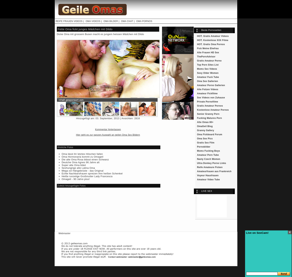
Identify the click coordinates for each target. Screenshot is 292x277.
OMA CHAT (127, 21)
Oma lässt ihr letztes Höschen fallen (82, 154)
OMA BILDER (111, 21)
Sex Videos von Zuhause (211, 97)
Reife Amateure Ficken (210, 167)
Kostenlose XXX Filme (215, 40)
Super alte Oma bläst (74, 165)
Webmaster (64, 233)
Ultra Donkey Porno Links (211, 163)
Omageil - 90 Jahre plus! (76, 179)
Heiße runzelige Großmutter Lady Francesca (87, 176)
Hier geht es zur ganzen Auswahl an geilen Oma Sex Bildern (108, 135)
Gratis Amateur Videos (216, 36)
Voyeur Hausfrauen (208, 175)
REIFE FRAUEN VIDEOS (69, 21)
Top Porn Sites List (208, 65)
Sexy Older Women (207, 73)
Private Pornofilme (207, 101)
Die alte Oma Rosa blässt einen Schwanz (85, 159)
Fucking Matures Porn (209, 118)
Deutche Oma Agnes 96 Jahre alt (80, 162)
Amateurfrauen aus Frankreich (214, 171)
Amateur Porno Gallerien (211, 85)
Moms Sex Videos (207, 69)
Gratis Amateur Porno (209, 60)
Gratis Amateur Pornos (210, 106)
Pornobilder (203, 146)
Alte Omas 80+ (205, 122)
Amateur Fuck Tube (208, 77)
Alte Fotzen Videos (207, 89)
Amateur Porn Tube (208, 155)
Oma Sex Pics (205, 138)
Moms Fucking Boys (208, 151)
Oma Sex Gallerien (207, 81)
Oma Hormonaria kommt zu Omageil (82, 156)
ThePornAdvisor (206, 56)
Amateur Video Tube (208, 179)
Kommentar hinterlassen (108, 129)
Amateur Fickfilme (207, 93)
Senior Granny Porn (208, 114)
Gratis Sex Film (205, 142)
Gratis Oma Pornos (214, 44)
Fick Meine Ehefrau (208, 48)
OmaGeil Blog (205, 126)
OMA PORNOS (144, 21)
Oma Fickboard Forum (209, 134)
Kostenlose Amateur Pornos (213, 110)
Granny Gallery (205, 130)
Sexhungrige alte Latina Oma (78, 168)
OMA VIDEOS (93, 21)
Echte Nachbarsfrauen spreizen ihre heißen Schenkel (92, 173)
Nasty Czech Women (208, 159)
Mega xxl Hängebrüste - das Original (83, 170)
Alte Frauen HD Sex (208, 52)
